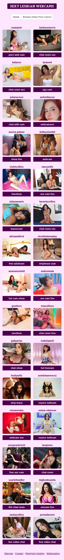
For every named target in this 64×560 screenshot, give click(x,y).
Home (16, 17)
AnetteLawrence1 (47, 375)
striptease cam (47, 263)
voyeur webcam (47, 402)
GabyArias (16, 340)
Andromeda (47, 271)
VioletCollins (17, 166)
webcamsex (47, 124)
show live (16, 159)
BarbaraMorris (47, 27)
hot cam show (17, 298)
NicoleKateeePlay (47, 236)
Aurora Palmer (17, 132)
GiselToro (17, 306)
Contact (19, 553)
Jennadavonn (47, 514)
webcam (47, 159)
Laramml (47, 62)
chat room (47, 472)
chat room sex (47, 54)
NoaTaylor (16, 27)
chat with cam (17, 124)
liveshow (17, 194)
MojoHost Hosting (34, 553)
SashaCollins (16, 514)
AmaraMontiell (17, 271)
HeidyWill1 (16, 375)
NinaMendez (17, 410)
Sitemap (8, 553)
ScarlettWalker (17, 480)
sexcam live (47, 507)
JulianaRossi (16, 97)
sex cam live (47, 194)
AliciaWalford (16, 236)
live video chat (16, 542)
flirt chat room (17, 507)
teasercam (17, 228)
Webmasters (53, 553)
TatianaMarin (17, 201)
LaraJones (47, 445)
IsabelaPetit (47, 340)
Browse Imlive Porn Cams (37, 17)
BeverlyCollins (47, 201)
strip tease (17, 402)
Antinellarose (47, 97)
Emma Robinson (47, 410)
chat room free (47, 333)
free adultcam (16, 263)
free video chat (47, 542)
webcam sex (17, 437)
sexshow (17, 333)
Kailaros (16, 62)
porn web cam (17, 54)
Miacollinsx (47, 306)
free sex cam (16, 472)
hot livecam (47, 368)
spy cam (47, 89)
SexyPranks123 (16, 445)
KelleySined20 (47, 132)
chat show (16, 368)
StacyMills (47, 166)
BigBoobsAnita (47, 480)
